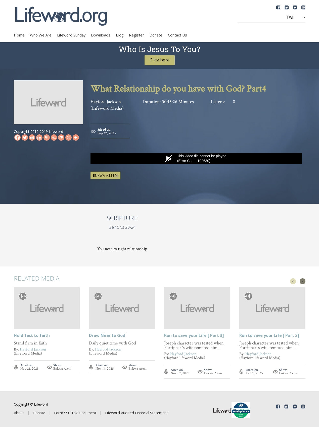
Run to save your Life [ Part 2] (269, 333)
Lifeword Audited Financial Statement (136, 410)
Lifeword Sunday (71, 34)
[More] (76, 137)
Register (136, 34)
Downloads (100, 34)
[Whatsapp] (68, 137)
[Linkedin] (39, 137)
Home (19, 34)
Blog (120, 34)
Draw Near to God (107, 333)
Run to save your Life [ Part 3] (194, 333)
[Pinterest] (46, 137)
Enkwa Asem (62, 366)
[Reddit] (32, 137)
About (19, 410)
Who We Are (41, 34)
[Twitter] (25, 137)
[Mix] (61, 137)
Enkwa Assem (105, 173)
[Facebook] (17, 137)
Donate (156, 34)
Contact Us (177, 34)
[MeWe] (54, 137)
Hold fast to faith (32, 333)
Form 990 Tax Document (75, 410)
